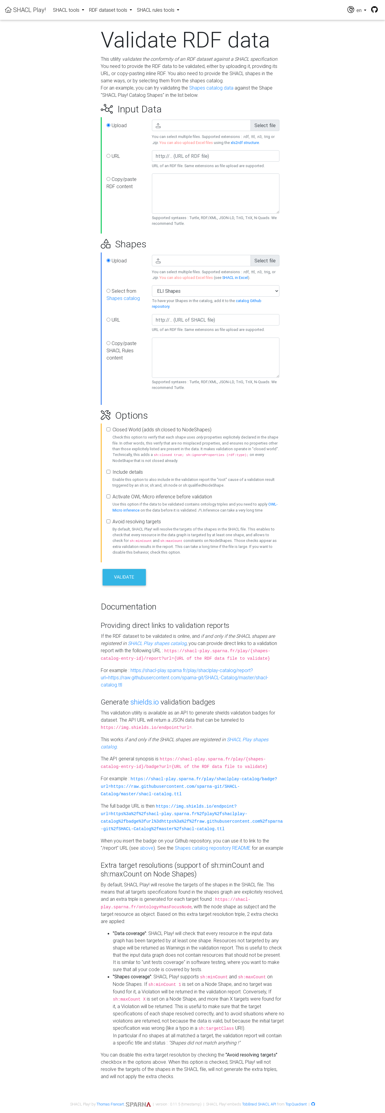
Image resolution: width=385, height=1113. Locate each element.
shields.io (145, 702)
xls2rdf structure (245, 142)
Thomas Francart (110, 1104)
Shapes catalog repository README (213, 848)
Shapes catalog (123, 298)
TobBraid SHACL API (259, 1104)
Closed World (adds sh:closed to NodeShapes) (161, 430)
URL (113, 156)
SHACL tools (67, 10)
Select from (123, 294)
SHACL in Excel (235, 277)
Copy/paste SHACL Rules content (121, 350)
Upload (116, 125)
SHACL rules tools (156, 10)
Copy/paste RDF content (121, 182)
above (146, 848)
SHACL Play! (25, 10)
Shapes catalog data (211, 88)
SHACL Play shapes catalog (157, 643)
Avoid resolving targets (136, 521)
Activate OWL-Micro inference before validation (162, 497)
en (355, 10)
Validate (124, 577)
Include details (127, 472)
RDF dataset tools (108, 10)
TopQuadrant (296, 1104)
